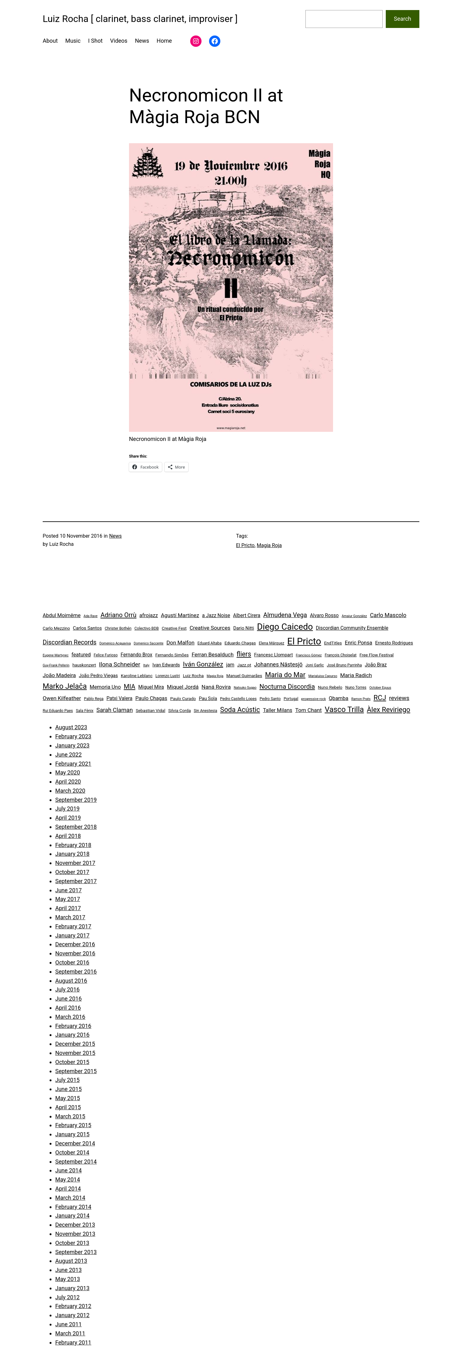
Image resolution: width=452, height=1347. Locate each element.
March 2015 (70, 1116)
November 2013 (75, 1233)
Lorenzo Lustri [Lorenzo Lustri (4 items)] (167, 676)
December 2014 (75, 1143)
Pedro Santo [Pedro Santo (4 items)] (270, 699)
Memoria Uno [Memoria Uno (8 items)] (105, 687)
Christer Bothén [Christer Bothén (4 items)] (118, 628)
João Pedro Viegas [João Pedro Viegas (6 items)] (98, 675)
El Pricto (245, 545)
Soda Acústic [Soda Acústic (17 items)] (240, 710)
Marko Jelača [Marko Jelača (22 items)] (65, 686)
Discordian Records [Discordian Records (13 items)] (69, 642)
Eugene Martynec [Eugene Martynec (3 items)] (55, 655)
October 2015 (72, 1062)
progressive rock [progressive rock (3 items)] (313, 699)
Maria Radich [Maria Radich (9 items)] (356, 675)
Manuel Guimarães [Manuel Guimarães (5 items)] (244, 675)
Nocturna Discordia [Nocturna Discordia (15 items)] (287, 686)
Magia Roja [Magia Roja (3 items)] (215, 676)
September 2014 (76, 1161)
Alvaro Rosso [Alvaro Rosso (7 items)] (324, 615)
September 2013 (76, 1252)
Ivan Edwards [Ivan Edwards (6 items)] (166, 665)
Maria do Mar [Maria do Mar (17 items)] (285, 675)
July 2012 (67, 1297)
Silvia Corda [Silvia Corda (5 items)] (179, 710)
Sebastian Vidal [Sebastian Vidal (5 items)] (150, 710)
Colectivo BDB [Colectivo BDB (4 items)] (146, 628)
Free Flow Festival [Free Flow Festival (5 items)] (376, 654)
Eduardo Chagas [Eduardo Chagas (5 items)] (240, 642)
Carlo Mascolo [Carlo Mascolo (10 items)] (388, 615)
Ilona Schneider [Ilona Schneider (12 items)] (119, 664)
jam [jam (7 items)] (230, 665)
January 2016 (72, 1034)
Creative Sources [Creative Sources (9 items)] (210, 628)
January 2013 (72, 1288)
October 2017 (72, 872)
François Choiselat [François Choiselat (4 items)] (341, 655)
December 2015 (75, 1043)
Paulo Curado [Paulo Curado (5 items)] (183, 698)
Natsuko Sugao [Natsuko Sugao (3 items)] (245, 688)
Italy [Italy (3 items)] (146, 665)
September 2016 (76, 971)
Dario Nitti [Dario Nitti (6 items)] (243, 628)
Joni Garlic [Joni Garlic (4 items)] (314, 665)
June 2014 (68, 1170)
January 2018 (72, 853)
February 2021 (73, 763)
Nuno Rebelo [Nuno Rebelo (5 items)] (330, 687)
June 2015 (68, 1089)
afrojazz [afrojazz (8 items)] (148, 615)
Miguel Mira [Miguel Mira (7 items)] (151, 687)
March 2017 (70, 917)
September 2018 (76, 826)
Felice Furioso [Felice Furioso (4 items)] (105, 655)
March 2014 (70, 1197)
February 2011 (73, 1342)
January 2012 (72, 1315)
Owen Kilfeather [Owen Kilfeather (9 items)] (62, 698)
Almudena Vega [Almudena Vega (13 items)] (285, 615)
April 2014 (68, 1188)
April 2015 (68, 1107)
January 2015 (72, 1134)
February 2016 (73, 1026)
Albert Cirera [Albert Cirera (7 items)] (247, 615)
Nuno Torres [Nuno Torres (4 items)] (355, 687)
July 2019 (67, 808)
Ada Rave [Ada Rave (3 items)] (90, 616)
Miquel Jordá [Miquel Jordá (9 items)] (183, 687)
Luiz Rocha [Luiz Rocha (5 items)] (193, 675)
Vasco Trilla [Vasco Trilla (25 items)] (344, 709)
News (115, 536)
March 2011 (70, 1333)
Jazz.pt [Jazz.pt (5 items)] (244, 664)
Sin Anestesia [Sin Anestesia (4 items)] (205, 711)
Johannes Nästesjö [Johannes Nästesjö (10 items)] (278, 664)
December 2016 (75, 944)
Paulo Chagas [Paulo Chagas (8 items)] (151, 698)
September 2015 (76, 1071)
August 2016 (71, 980)
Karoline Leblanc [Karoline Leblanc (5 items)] (137, 675)
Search (402, 18)
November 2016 (75, 953)
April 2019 (68, 817)
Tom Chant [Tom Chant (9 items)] (308, 710)
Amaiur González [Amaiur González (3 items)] (354, 616)
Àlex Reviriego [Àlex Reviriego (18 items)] (388, 710)
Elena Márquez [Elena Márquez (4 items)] (271, 643)
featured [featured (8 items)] (81, 655)
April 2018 (68, 836)
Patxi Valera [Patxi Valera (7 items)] (119, 698)
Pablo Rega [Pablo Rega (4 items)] (93, 699)
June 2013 (68, 1270)
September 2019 (76, 799)
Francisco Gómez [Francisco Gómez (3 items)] (308, 655)
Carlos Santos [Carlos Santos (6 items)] (87, 628)
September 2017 (76, 881)
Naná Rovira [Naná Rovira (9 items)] (216, 687)
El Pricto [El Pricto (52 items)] (304, 641)
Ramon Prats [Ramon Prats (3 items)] (360, 699)
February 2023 (73, 736)
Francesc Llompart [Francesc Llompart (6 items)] (273, 655)
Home (164, 40)
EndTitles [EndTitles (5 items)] (333, 642)
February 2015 (73, 1125)
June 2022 (68, 754)
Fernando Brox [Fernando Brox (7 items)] (136, 655)
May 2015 (67, 1098)
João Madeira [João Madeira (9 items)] (59, 675)
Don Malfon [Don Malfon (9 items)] (180, 642)
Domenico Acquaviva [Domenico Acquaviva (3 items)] (115, 643)
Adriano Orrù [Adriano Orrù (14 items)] (118, 615)
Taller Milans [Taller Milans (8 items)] (277, 710)
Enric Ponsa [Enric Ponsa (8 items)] (358, 643)
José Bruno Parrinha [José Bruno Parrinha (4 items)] (344, 665)
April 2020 (68, 781)
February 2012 (73, 1306)
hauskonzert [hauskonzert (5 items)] (84, 664)
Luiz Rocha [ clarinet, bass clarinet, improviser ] (140, 18)
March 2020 (70, 790)
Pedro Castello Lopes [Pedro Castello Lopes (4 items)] (238, 699)
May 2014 (67, 1179)
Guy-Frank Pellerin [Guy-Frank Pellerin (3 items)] (56, 665)
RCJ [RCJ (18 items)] (380, 698)
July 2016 (67, 989)
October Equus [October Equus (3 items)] (380, 688)
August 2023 (71, 727)
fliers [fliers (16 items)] (244, 654)
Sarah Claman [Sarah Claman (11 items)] (114, 710)
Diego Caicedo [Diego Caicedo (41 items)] (285, 627)
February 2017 (73, 926)
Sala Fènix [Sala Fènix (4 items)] (85, 711)
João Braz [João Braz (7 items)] (376, 665)
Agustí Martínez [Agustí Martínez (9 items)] (180, 615)
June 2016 (68, 998)
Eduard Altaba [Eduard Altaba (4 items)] (209, 643)
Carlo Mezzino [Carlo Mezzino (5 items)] (56, 628)
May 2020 (67, 772)
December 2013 (75, 1224)
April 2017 (68, 908)
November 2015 (75, 1053)
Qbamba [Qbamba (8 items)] (338, 698)
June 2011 (68, 1324)
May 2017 (67, 899)
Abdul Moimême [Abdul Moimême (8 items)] (62, 615)
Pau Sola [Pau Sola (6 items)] (208, 698)
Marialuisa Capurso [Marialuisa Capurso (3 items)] (322, 676)
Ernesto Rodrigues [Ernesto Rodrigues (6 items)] (394, 643)
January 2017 (72, 935)
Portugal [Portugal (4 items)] (291, 699)
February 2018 (73, 845)
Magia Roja (269, 545)
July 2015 (67, 1080)
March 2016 (70, 1016)
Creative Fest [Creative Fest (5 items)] (174, 628)
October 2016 (72, 962)
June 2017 (68, 890)
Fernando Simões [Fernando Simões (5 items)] (172, 654)
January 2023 (72, 745)
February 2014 (73, 1206)
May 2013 (67, 1279)
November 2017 (75, 863)
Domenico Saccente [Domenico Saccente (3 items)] (149, 643)
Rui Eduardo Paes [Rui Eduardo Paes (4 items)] (58, 711)
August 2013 (71, 1260)
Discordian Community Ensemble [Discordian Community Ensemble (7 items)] (352, 628)
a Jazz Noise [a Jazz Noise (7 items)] (216, 615)
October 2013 (72, 1243)
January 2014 (72, 1215)
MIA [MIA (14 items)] (129, 686)
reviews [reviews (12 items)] (399, 698)
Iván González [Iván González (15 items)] (203, 664)
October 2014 (72, 1152)
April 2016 (68, 1007)
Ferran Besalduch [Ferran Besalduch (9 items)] (212, 654)
